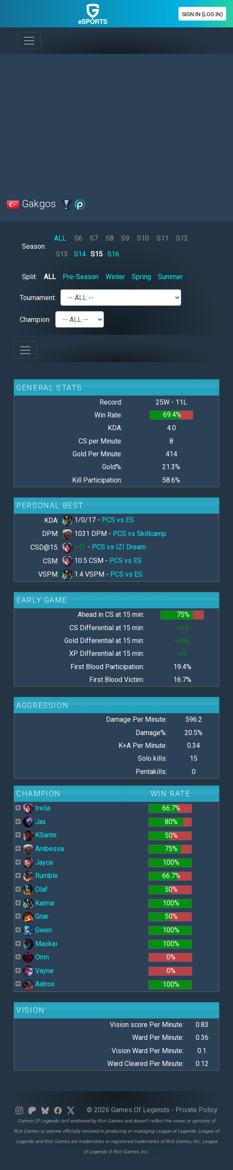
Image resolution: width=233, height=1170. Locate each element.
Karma (38, 903)
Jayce (38, 862)
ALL (60, 238)
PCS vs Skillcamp (139, 534)
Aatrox (38, 984)
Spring (141, 277)
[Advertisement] (116, 121)
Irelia (36, 808)
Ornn (36, 957)
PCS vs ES (118, 520)
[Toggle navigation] (29, 40)
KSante (40, 835)
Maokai (40, 944)
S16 (113, 254)
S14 (80, 254)
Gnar (35, 916)
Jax (34, 822)
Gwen (37, 930)
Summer (170, 277)
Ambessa (43, 849)
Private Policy (197, 1110)
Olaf (35, 889)
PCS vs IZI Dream (119, 547)
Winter (115, 277)
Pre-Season (81, 277)
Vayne (38, 971)
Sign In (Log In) (202, 14)
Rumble (40, 876)
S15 (97, 254)
